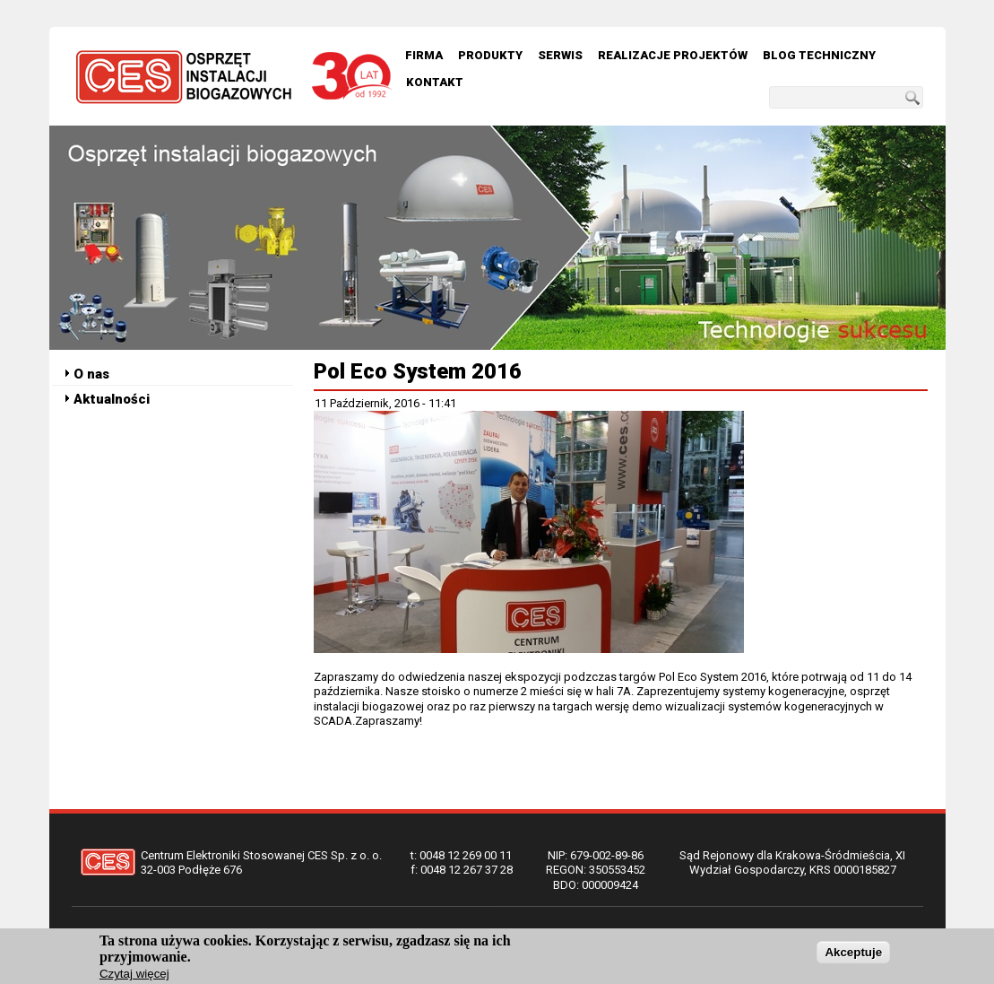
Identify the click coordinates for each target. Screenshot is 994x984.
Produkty (490, 55)
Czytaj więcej (134, 976)
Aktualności (111, 399)
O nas (91, 374)
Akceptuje (853, 954)
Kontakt (434, 82)
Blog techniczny (819, 55)
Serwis (560, 55)
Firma (424, 55)
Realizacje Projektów (673, 55)
